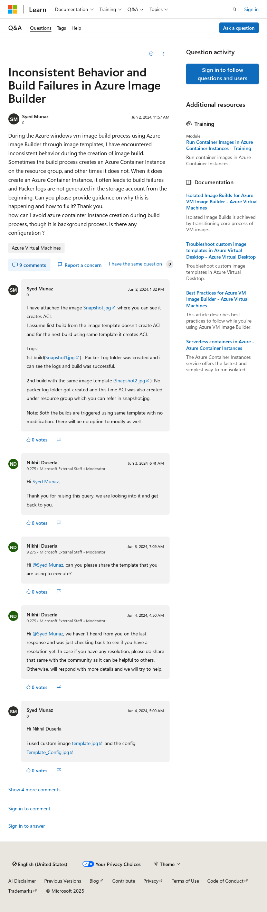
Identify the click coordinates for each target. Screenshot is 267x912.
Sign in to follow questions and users (222, 74)
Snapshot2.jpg (130, 380)
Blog (94, 880)
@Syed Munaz (47, 564)
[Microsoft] (12, 9)
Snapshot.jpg (97, 307)
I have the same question (135, 264)
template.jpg (85, 743)
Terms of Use (185, 880)
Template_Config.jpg (48, 752)
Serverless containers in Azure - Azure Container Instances (220, 344)
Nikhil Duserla (42, 462)
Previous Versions (62, 880)
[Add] (151, 53)
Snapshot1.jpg (60, 357)
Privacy (151, 880)
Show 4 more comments (34, 789)
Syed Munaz (35, 116)
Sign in (251, 9)
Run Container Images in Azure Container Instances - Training (219, 145)
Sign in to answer (26, 825)
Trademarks (20, 890)
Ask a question (239, 28)
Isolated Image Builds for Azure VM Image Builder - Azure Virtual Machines (222, 201)
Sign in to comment (29, 808)
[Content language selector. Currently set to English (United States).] (39, 863)
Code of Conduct (225, 880)
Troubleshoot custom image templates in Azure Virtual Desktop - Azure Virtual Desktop (221, 250)
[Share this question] (164, 53)
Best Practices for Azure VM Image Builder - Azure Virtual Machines (217, 299)
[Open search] (234, 9)
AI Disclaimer (22, 880)
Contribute (123, 880)
